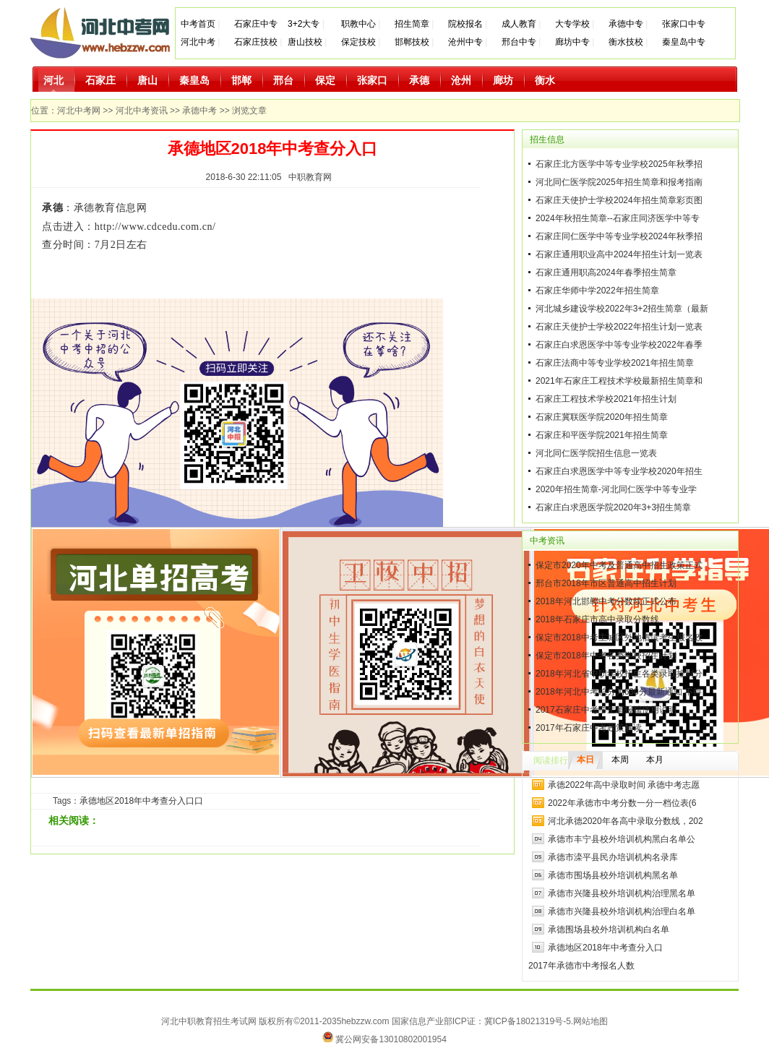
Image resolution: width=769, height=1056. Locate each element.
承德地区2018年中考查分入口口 (141, 801)
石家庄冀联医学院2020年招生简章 (602, 417)
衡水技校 (626, 42)
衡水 (545, 80)
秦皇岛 (194, 80)
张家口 (372, 80)
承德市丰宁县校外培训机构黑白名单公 (621, 839)
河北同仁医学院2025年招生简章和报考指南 (619, 182)
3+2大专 (303, 24)
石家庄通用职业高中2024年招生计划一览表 (619, 254)
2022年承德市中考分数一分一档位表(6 (622, 803)
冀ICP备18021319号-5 (527, 1021)
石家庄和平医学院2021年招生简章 (602, 435)
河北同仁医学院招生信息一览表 (596, 453)
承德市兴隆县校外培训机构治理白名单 (621, 911)
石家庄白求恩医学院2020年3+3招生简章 (613, 507)
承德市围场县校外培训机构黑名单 (613, 875)
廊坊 (503, 80)
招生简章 (412, 24)
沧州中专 (465, 42)
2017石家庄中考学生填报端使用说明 (606, 710)
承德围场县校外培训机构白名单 (608, 929)
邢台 (283, 80)
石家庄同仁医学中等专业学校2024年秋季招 (619, 236)
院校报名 (465, 24)
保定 (325, 80)
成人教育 (519, 24)
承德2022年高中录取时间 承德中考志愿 (624, 785)
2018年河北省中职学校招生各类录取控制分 (619, 674)
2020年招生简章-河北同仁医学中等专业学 (616, 489)
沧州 (461, 80)
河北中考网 (78, 111)
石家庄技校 (256, 42)
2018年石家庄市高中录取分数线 (597, 619)
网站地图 (590, 1021)
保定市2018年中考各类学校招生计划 (606, 656)
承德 (419, 80)
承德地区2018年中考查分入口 (605, 948)
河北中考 (198, 42)
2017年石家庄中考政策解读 (589, 728)
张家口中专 (683, 24)
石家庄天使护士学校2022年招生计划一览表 (619, 327)
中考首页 (198, 24)
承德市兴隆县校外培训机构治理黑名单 (621, 893)
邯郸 (241, 80)
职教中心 (358, 24)
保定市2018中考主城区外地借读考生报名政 (619, 637)
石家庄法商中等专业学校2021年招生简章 (615, 363)
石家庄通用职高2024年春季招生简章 (606, 272)
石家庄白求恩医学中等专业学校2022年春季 (619, 345)
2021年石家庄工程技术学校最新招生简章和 (619, 381)
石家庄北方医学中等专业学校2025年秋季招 (619, 164)
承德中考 (199, 111)
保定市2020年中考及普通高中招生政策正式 (619, 565)
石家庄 (100, 80)
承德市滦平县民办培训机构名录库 (613, 857)
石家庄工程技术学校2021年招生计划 (606, 399)
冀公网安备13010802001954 (390, 1039)
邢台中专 (519, 42)
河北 (53, 80)
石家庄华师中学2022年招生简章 (597, 291)
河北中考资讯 (142, 111)
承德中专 (626, 24)
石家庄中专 (256, 24)
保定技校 (359, 42)
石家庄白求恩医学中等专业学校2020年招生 (619, 471)
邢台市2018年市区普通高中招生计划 (606, 583)
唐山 (147, 80)
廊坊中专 (572, 42)
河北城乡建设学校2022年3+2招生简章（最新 (622, 309)
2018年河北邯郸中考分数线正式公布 (606, 601)
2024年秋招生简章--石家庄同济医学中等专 (618, 218)
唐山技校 (305, 42)
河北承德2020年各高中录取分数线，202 (625, 821)
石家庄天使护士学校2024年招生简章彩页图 (619, 200)
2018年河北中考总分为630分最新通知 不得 (619, 692)
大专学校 (572, 24)
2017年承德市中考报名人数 (581, 966)
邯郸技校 (412, 42)
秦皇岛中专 (683, 42)
